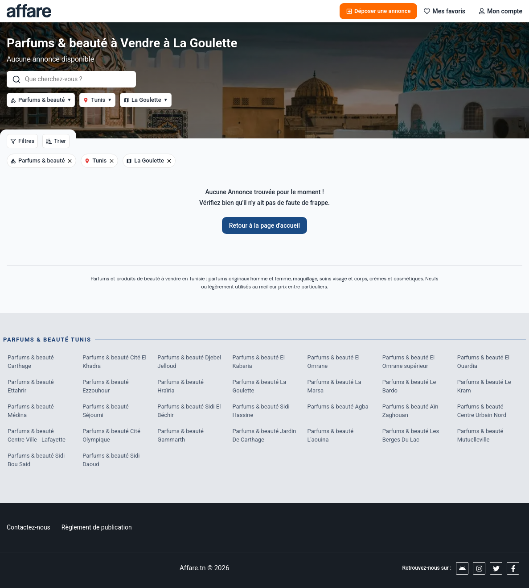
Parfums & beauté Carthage (31, 362)
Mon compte (500, 11)
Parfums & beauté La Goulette (259, 386)
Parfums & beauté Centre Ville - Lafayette (37, 435)
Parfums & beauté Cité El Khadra (114, 362)
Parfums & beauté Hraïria (180, 386)
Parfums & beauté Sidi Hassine (260, 411)
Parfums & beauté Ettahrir (31, 386)
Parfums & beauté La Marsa (334, 386)
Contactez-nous (28, 527)
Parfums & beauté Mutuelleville (480, 435)
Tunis (97, 99)
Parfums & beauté (40, 99)
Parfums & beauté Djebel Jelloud (189, 362)
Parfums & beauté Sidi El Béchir (189, 411)
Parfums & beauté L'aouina (331, 435)
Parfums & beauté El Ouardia (483, 362)
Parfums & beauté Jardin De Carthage (264, 435)
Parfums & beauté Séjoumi (105, 411)
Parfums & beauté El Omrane (334, 362)
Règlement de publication (97, 527)
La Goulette (145, 99)
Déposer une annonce (378, 11)
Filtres (22, 141)
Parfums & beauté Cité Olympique (111, 435)
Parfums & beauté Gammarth (180, 435)
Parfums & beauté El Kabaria (258, 362)
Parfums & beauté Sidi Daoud (110, 460)
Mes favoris (444, 11)
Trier (56, 141)
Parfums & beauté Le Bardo (409, 386)
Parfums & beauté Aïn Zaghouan (410, 411)
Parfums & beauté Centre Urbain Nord (481, 411)
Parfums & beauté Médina (31, 411)
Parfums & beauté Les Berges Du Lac (410, 435)
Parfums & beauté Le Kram (484, 386)
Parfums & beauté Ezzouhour (105, 386)
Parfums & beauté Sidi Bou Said (36, 460)
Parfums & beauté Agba (338, 406)
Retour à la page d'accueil (264, 225)
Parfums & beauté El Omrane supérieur (408, 362)
